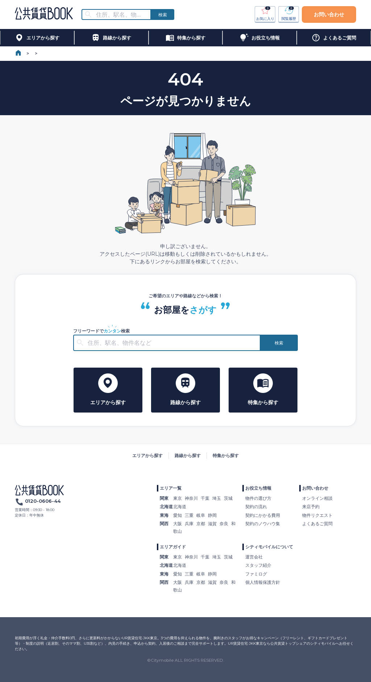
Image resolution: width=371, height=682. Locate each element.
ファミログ (256, 574)
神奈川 (191, 498)
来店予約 (311, 506)
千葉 (205, 498)
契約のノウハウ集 (262, 523)
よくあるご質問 (317, 523)
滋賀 (212, 523)
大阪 (177, 523)
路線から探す (188, 455)
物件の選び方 (258, 498)
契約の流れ (256, 506)
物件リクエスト (317, 515)
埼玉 (216, 498)
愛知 (177, 515)
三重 (189, 515)
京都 (200, 523)
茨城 (228, 498)
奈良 (224, 523)
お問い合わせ (329, 14)
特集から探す (226, 455)
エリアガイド (173, 546)
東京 (177, 498)
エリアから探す (147, 455)
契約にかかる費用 (262, 515)
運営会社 (254, 557)
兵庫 (189, 523)
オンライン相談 (317, 498)
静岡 (212, 515)
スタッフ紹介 (258, 565)
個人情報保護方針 (262, 582)
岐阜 (200, 515)
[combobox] (120, 14)
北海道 (179, 506)
